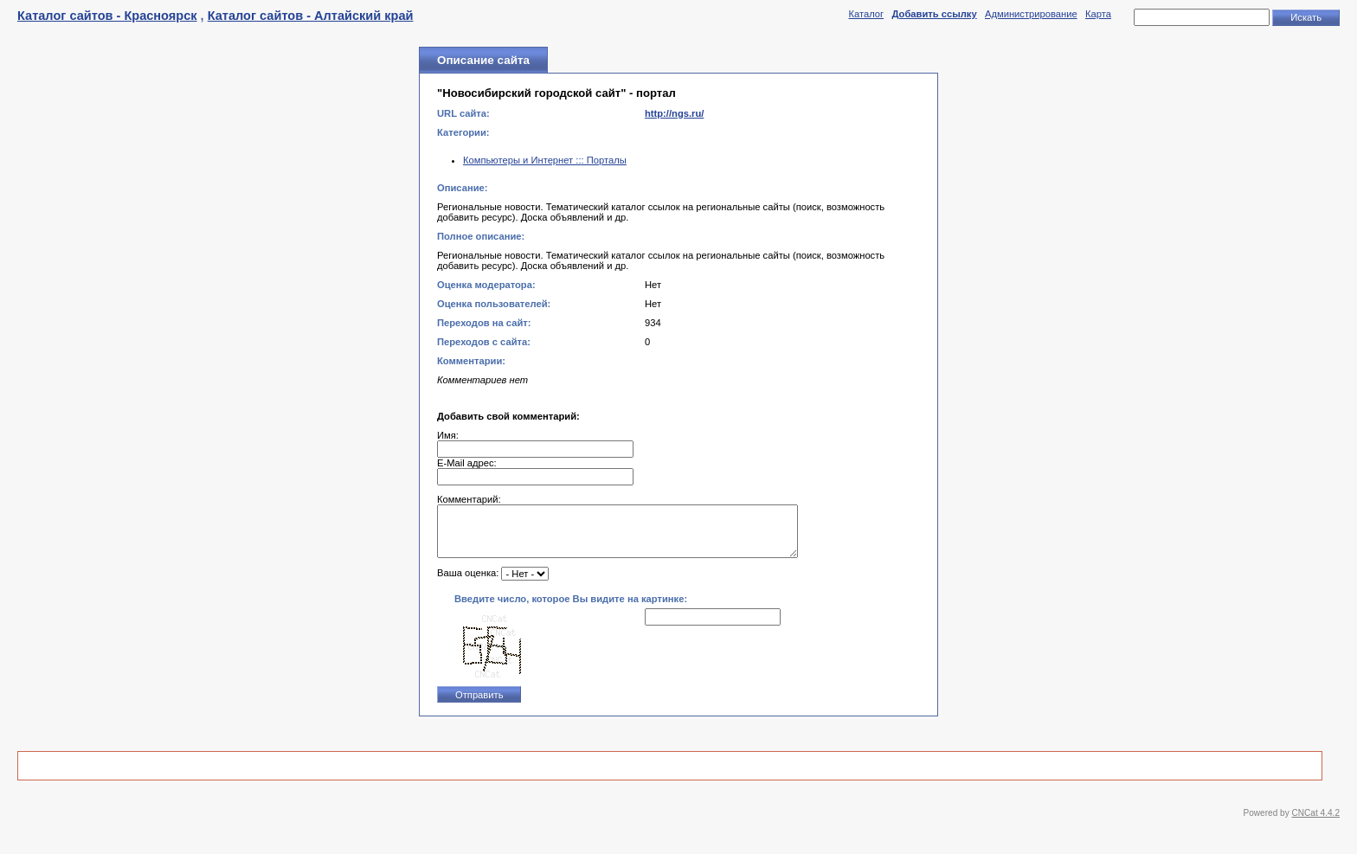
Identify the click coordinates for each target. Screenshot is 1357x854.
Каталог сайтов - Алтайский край (311, 15)
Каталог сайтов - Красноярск (107, 15)
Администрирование (1031, 14)
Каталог (866, 14)
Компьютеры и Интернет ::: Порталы (545, 160)
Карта (1098, 14)
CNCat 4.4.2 (1316, 823)
